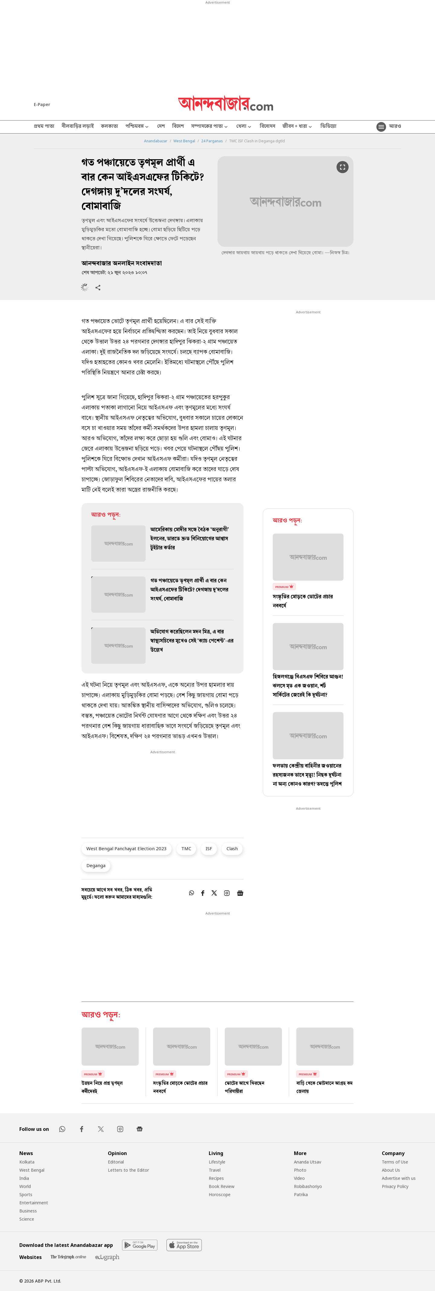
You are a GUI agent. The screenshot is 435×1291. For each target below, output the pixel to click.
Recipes (216, 1178)
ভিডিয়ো (329, 127)
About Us (391, 1170)
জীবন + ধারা (297, 127)
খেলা (244, 127)
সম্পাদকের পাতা (210, 127)
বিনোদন (267, 127)
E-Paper (42, 104)
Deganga (95, 865)
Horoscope (219, 1194)
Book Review (221, 1186)
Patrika (301, 1194)
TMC (186, 848)
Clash (232, 848)
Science (26, 1219)
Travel (215, 1170)
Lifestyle (217, 1162)
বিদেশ (178, 127)
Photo (300, 1170)
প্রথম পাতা (44, 127)
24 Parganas (212, 141)
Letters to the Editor (128, 1170)
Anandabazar (155, 141)
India (24, 1178)
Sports (25, 1194)
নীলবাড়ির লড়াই (78, 127)
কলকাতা (109, 127)
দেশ (161, 127)
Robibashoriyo (308, 1186)
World (25, 1186)
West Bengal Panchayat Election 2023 (126, 848)
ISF (209, 848)
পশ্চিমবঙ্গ (137, 127)
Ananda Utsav (307, 1162)
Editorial (116, 1162)
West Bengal (184, 141)
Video (299, 1178)
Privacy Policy (395, 1186)
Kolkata (26, 1162)
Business (28, 1211)
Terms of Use (395, 1162)
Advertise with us (399, 1178)
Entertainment (33, 1202)
